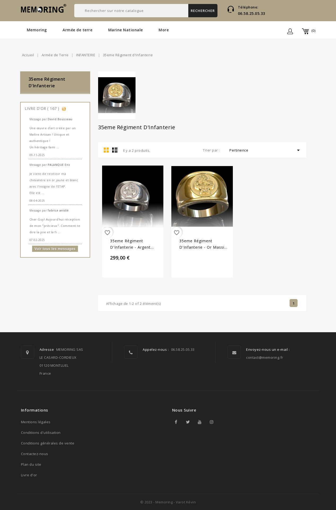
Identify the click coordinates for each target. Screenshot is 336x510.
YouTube (200, 422)
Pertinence (265, 150)
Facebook (176, 422)
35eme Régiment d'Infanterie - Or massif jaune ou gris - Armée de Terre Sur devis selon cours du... (202, 244)
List (114, 150)
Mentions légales (36, 422)
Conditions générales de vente (48, 443)
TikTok (224, 422)
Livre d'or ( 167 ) (43, 108)
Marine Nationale (125, 29)
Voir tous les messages (55, 249)
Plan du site (31, 464)
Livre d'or (29, 475)
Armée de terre (77, 29)
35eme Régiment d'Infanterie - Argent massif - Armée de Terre (134, 244)
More (164, 29)
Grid (106, 150)
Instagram (212, 422)
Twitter (188, 422)
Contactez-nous (34, 453)
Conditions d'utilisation (41, 432)
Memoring (37, 29)
